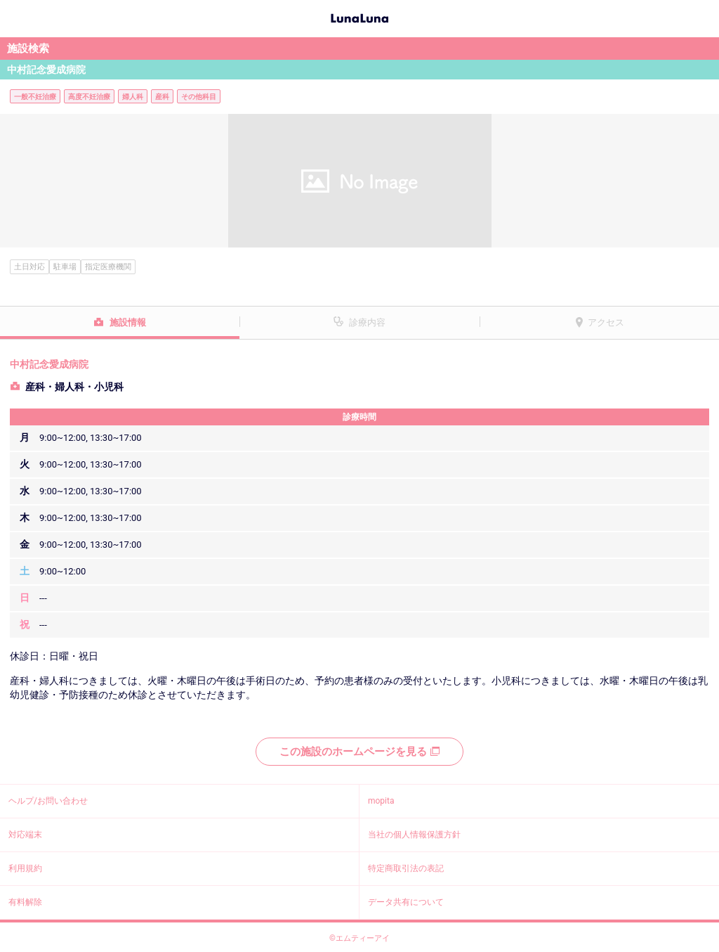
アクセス (606, 322)
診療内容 (367, 322)
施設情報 (128, 322)
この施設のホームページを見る (359, 751)
